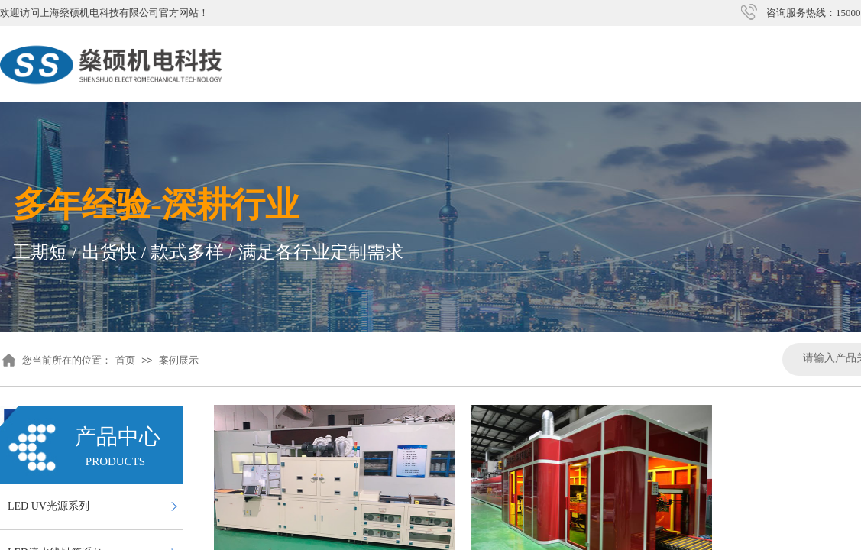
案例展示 (179, 360)
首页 (125, 360)
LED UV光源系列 (48, 506)
